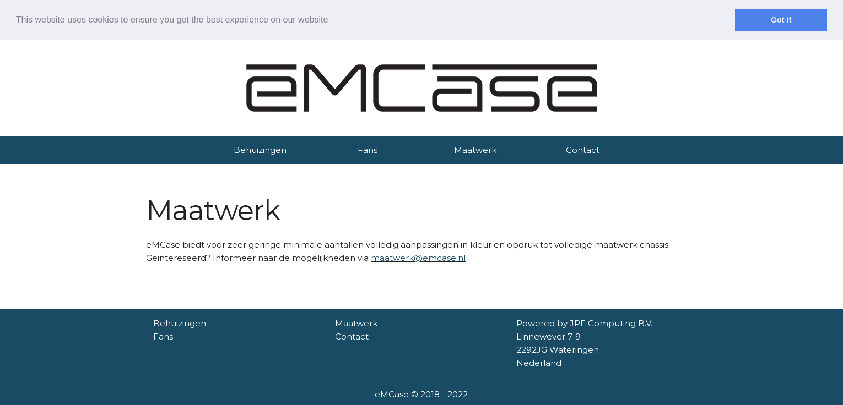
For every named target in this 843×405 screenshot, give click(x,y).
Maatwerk (475, 150)
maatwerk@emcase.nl (418, 258)
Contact (582, 150)
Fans (367, 150)
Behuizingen (260, 150)
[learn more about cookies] (332, 20)
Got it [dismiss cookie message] (781, 19)
